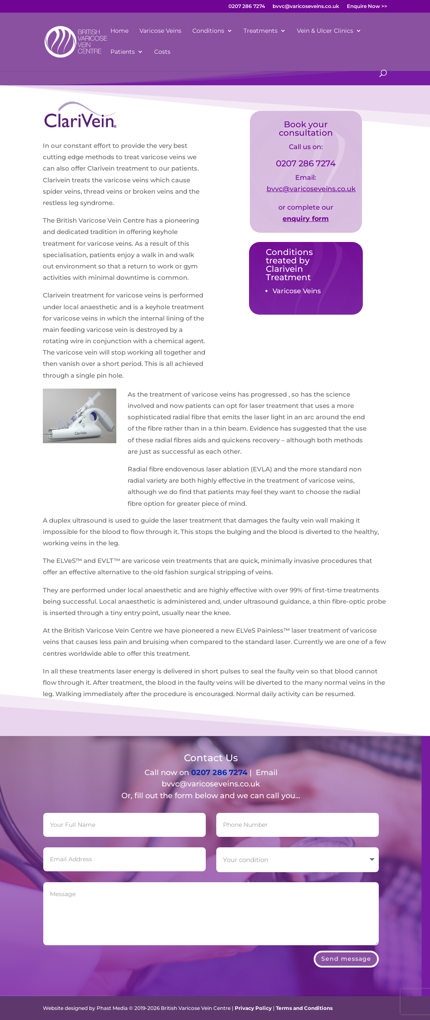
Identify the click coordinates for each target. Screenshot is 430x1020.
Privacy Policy (253, 1008)
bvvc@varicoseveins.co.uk (306, 6)
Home (119, 31)
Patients (122, 52)
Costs (162, 52)
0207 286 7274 (246, 6)
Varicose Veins (160, 31)
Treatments (261, 31)
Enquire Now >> (367, 6)
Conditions (208, 31)
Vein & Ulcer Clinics (325, 31)
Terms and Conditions (304, 1008)
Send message (346, 936)
